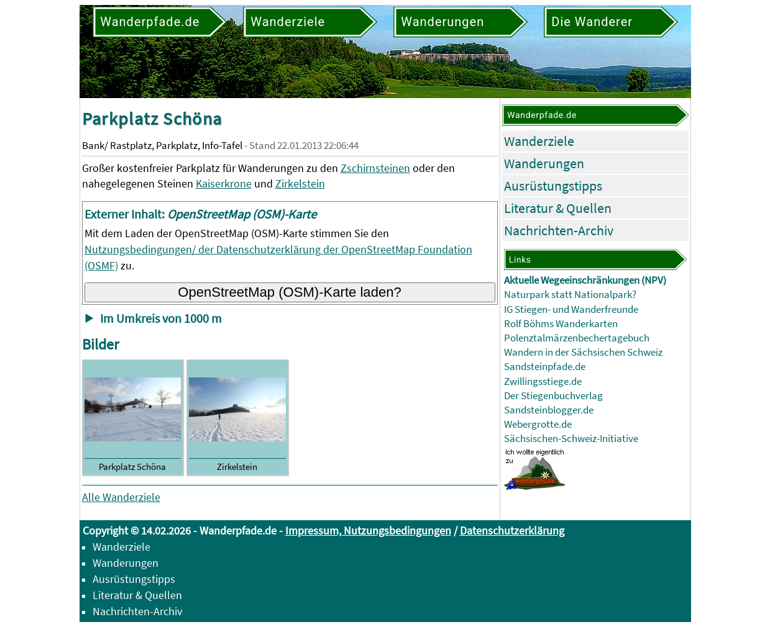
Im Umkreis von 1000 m (161, 318)
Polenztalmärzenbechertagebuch (576, 338)
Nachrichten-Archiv (558, 230)
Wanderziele (539, 141)
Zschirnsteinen (375, 168)
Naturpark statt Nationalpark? (570, 294)
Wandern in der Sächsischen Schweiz (583, 352)
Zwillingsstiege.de (543, 381)
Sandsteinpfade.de (544, 366)
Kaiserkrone (224, 183)
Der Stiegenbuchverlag (553, 395)
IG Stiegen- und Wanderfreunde (571, 309)
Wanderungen (544, 163)
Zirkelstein (300, 183)
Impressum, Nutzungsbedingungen (368, 530)
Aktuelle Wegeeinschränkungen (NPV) (585, 280)
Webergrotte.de (538, 424)
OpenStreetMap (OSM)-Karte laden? (289, 292)
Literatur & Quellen (558, 208)
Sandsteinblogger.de (549, 410)
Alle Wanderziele (121, 497)
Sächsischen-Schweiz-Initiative (571, 438)
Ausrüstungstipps (553, 185)
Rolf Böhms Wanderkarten (561, 323)
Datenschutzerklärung (512, 530)
